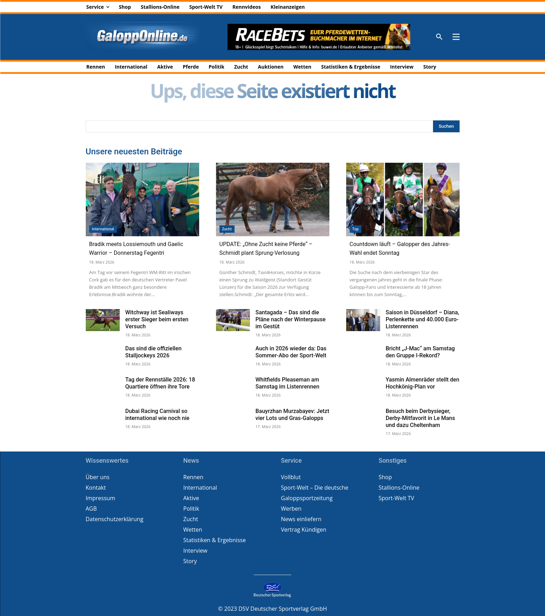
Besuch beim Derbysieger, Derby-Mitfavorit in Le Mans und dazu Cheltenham (420, 418)
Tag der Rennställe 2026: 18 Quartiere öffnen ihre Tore (160, 383)
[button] (439, 37)
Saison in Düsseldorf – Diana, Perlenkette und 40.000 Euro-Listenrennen (422, 319)
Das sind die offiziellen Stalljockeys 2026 (153, 352)
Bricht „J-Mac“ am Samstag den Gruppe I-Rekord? (420, 352)
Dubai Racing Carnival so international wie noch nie (157, 414)
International (103, 228)
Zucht (227, 228)
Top (355, 228)
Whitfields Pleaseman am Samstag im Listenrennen (288, 383)
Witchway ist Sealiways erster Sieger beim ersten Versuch (156, 319)
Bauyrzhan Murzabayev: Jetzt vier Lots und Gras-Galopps (292, 414)
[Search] (446, 126)
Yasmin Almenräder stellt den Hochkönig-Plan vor (422, 383)
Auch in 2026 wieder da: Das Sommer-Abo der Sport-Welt (291, 352)
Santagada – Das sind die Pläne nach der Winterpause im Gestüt (291, 319)
